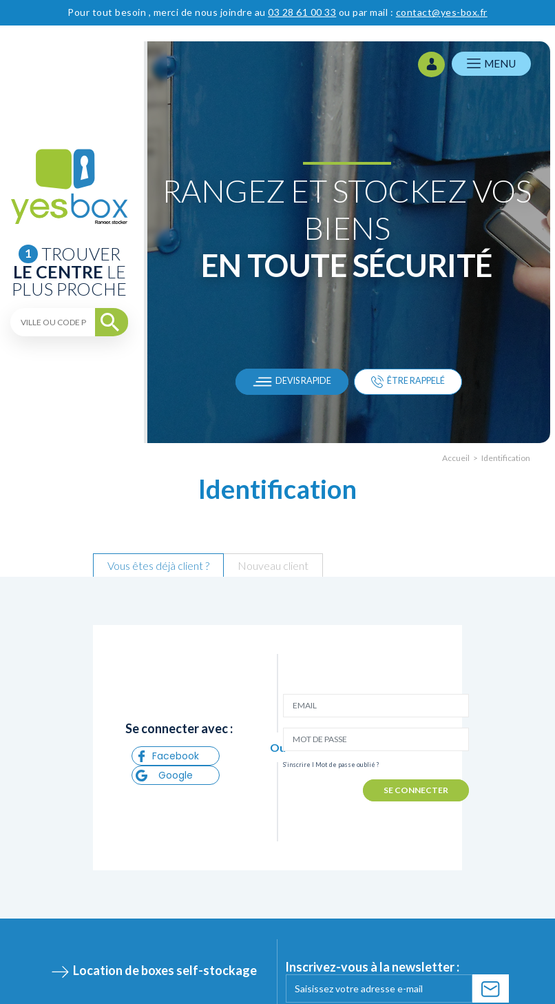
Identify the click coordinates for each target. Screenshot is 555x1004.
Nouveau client (273, 565)
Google (164, 775)
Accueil (456, 458)
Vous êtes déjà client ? (158, 565)
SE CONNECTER (416, 790)
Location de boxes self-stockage (165, 970)
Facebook (167, 756)
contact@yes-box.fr (442, 12)
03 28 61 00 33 (302, 12)
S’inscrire (297, 764)
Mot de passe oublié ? (347, 764)
